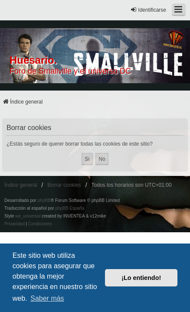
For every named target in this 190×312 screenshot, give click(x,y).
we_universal (27, 216)
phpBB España (69, 208)
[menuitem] (14, 224)
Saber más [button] (47, 298)
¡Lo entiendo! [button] (141, 277)
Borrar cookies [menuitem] (64, 185)
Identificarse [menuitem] (148, 9)
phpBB (44, 200)
